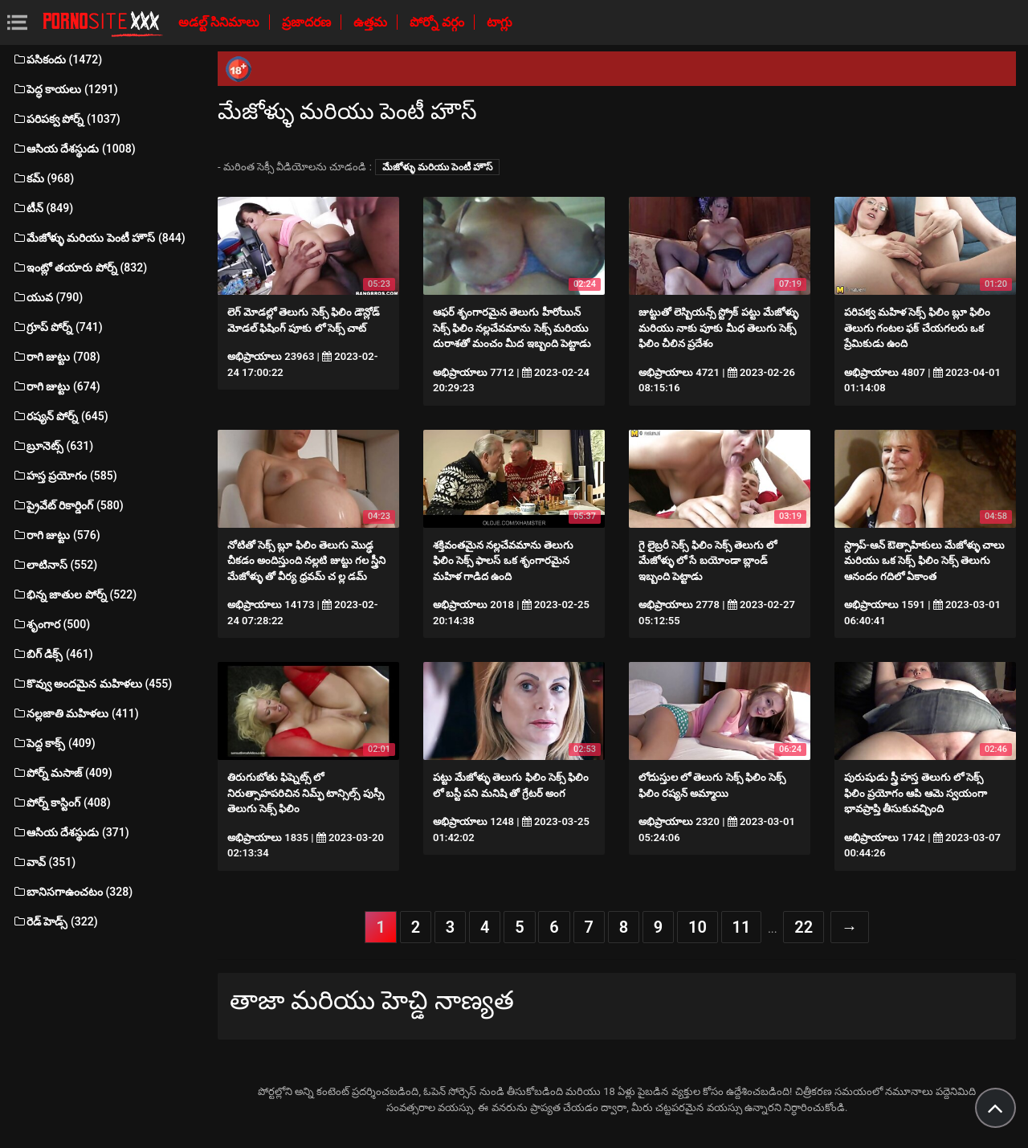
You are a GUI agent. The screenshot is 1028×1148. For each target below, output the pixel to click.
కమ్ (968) (43, 178)
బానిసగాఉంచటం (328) (72, 891)
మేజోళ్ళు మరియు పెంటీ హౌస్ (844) (99, 237)
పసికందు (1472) (57, 59)
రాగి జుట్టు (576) (56, 535)
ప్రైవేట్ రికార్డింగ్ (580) (68, 505)
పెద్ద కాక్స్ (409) (54, 743)
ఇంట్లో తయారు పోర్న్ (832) (79, 267)
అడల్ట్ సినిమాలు (220, 22)
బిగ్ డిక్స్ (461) (52, 654)
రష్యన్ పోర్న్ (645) (60, 416)
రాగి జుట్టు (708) (56, 356)
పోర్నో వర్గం (438, 22)
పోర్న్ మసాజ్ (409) (62, 772)
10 (697, 927)
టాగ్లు (499, 22)
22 (803, 927)
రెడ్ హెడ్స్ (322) (55, 921)
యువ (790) (47, 297)
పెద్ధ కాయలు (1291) (65, 89)
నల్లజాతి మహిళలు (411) (75, 713)
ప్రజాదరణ (308, 22)
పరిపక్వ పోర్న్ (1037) (66, 118)
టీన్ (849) (42, 208)
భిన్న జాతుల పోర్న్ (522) (74, 594)
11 (741, 927)
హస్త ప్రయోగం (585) (64, 475)
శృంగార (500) (51, 624)
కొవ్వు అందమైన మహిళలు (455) (92, 683)
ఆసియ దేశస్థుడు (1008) (74, 148)
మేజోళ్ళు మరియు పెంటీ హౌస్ (437, 167)
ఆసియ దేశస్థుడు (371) (70, 832)
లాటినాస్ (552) (54, 564)
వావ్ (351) (43, 862)
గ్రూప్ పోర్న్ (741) (57, 327)
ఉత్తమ (371, 22)
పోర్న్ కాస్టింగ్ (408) (61, 802)
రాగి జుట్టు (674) (56, 386)
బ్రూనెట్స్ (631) (52, 445)
